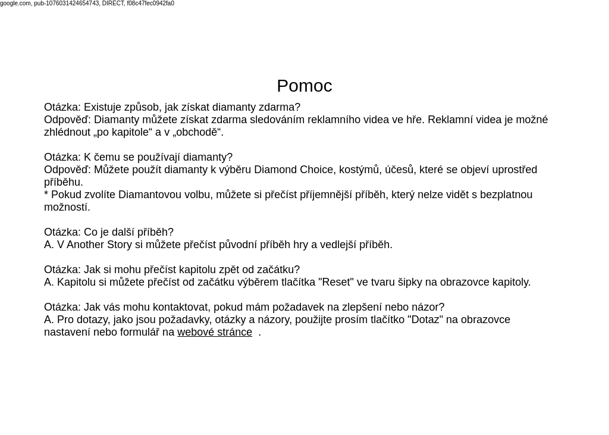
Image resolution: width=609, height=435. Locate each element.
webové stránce (214, 332)
